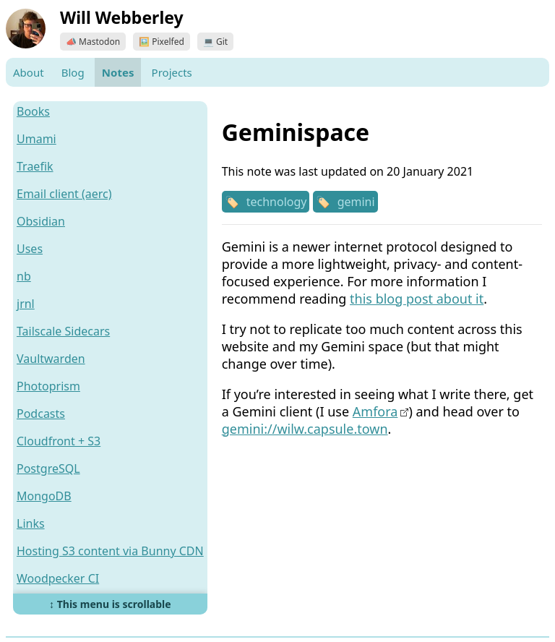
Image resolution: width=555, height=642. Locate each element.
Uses (30, 249)
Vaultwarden (51, 359)
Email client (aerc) (64, 194)
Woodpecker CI (58, 578)
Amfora (375, 411)
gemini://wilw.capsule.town (305, 428)
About (28, 72)
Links (31, 523)
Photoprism (48, 386)
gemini (356, 202)
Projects (172, 72)
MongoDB (44, 496)
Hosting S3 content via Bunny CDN (110, 551)
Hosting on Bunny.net (75, 606)
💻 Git (215, 41)
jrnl (26, 304)
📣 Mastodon (93, 41)
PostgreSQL (48, 468)
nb (24, 276)
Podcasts (41, 413)
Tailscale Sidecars (63, 331)
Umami (36, 139)
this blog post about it (416, 298)
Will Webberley (122, 17)
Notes (118, 72)
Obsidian (41, 221)
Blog (73, 72)
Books (33, 111)
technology (276, 202)
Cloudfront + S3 (58, 441)
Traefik (35, 166)
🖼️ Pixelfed (161, 41)
